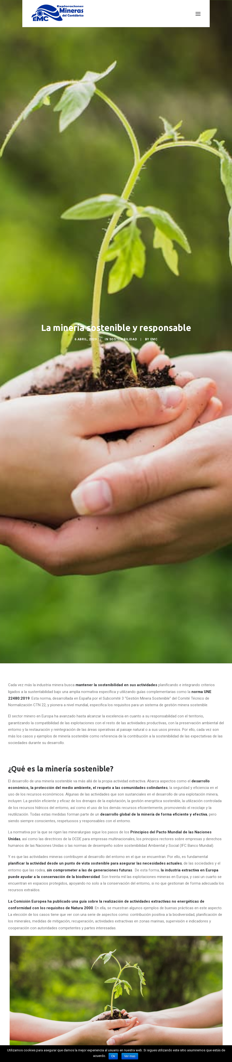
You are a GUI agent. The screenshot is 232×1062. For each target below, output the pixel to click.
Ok (113, 1056)
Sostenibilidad (123, 327)
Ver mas (129, 1056)
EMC (154, 327)
